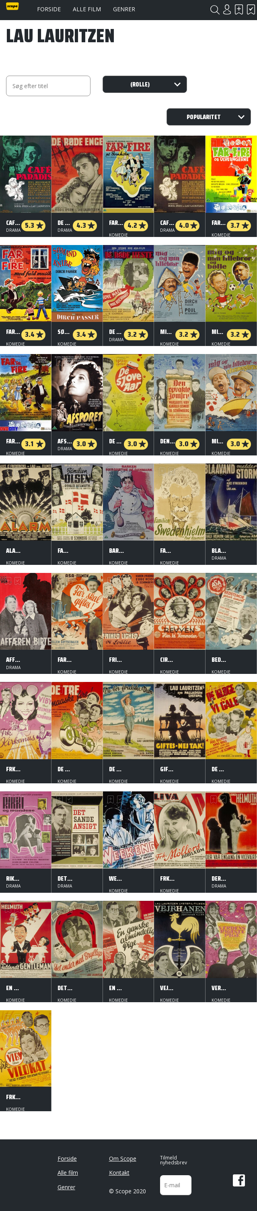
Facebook (239, 1177)
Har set (251, 9)
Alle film (87, 9)
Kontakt (119, 1169)
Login (227, 9)
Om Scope (122, 1155)
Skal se (239, 9)
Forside (49, 9)
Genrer (124, 9)
